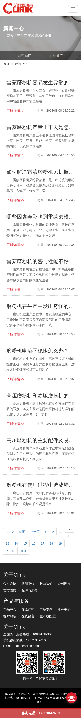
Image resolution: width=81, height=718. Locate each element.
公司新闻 (25, 55)
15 (25, 543)
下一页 (10, 551)
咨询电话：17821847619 (40, 713)
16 (34, 543)
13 (7, 543)
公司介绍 (9, 583)
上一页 (35, 531)
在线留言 (27, 616)
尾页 (23, 551)
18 (51, 543)
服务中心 (64, 609)
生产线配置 (48, 616)
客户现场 (9, 616)
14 (16, 543)
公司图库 (64, 583)
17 (42, 543)
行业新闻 (56, 55)
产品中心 (9, 609)
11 (61, 531)
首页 (6, 64)
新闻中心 (21, 64)
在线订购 (27, 609)
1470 (10, 531)
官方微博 (9, 590)
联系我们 (46, 583)
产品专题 (46, 609)
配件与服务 (29, 590)
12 (69, 536)
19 (60, 543)
